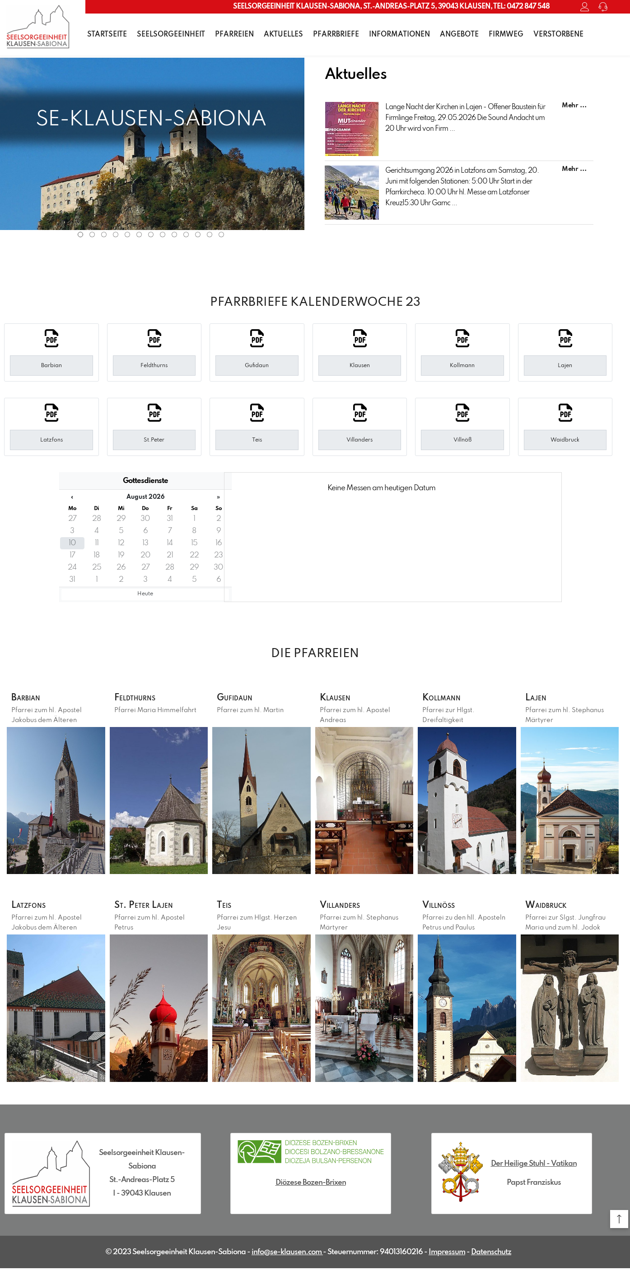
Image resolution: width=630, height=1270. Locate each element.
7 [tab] (151, 234)
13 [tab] (221, 234)
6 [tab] (139, 234)
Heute (145, 594)
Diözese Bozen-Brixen (310, 1184)
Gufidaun (238, 698)
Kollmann (445, 698)
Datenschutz (491, 1254)
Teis (226, 907)
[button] (619, 1219)
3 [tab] (104, 234)
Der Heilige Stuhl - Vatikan (534, 1165)
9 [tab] (174, 234)
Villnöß (442, 907)
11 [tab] (198, 234)
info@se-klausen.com (287, 1254)
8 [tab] (162, 234)
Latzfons (32, 907)
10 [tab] (186, 234)
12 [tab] (209, 234)
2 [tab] (92, 234)
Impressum (447, 1254)
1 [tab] (80, 234)
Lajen (538, 698)
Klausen (338, 698)
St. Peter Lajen (149, 907)
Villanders (344, 907)
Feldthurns (139, 698)
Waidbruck (550, 907)
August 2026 (145, 497)
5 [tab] (127, 234)
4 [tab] (115, 234)
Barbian (29, 698)
